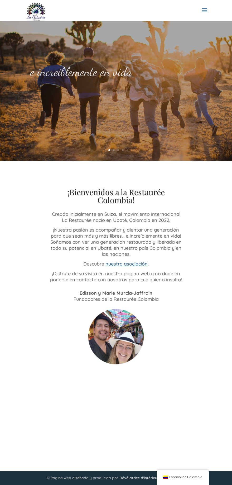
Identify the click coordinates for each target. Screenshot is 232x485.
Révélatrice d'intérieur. (139, 478)
